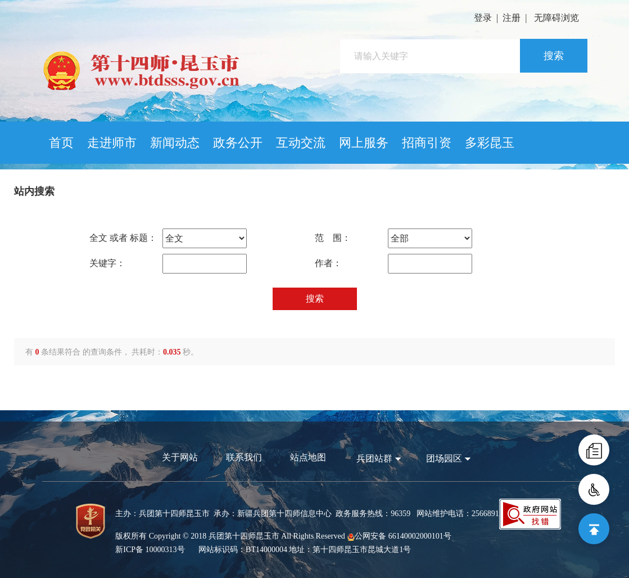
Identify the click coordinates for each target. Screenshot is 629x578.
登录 (483, 18)
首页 (61, 143)
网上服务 (363, 143)
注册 (512, 18)
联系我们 (244, 457)
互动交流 (300, 143)
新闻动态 (175, 143)
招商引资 (426, 143)
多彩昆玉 (489, 143)
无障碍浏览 (556, 18)
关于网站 (180, 457)
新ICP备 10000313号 (149, 549)
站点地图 (308, 457)
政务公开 (238, 143)
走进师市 (112, 143)
